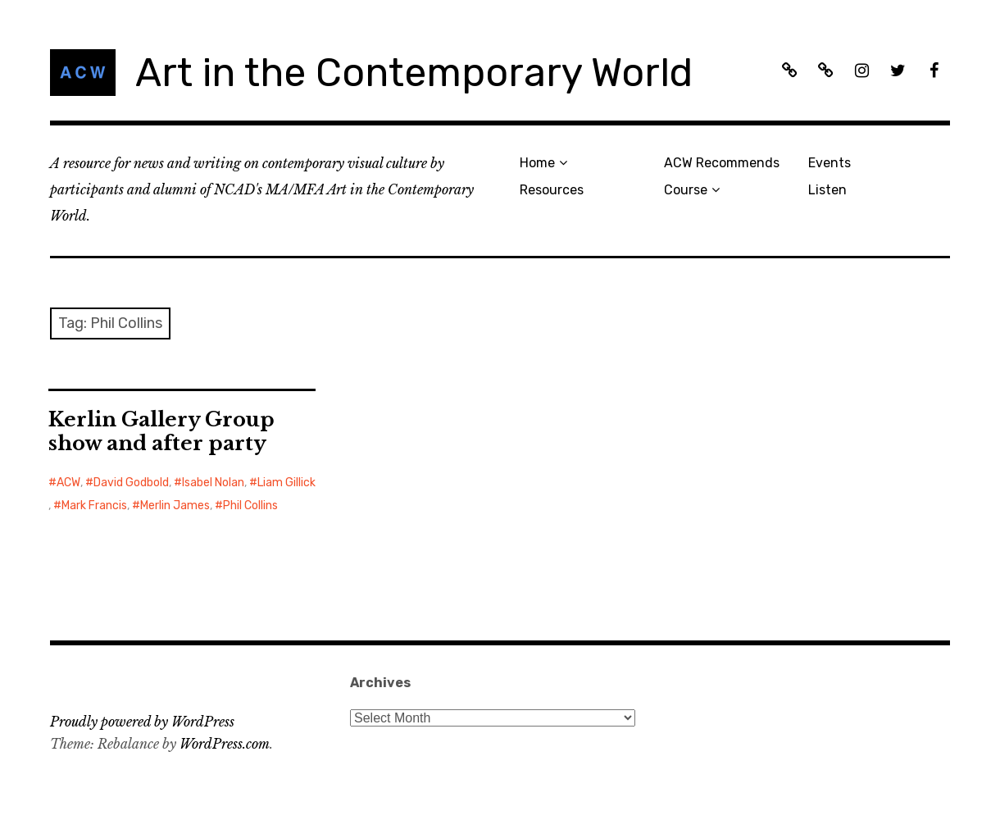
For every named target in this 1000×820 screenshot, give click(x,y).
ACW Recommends (722, 163)
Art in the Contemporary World (414, 72)
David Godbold (131, 483)
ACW (68, 483)
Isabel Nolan (213, 483)
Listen (827, 190)
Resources (552, 190)
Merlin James (175, 505)
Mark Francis (94, 505)
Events (829, 163)
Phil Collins (250, 505)
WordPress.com (225, 744)
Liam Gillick (286, 483)
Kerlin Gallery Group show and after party (161, 431)
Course (685, 190)
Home (537, 163)
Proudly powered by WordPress (142, 721)
